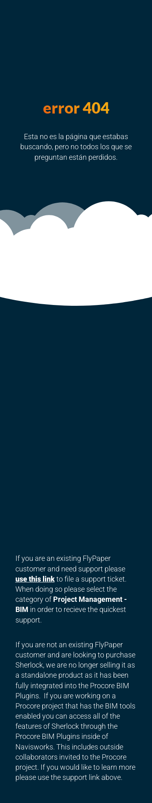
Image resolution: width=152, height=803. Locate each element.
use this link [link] (35, 579)
